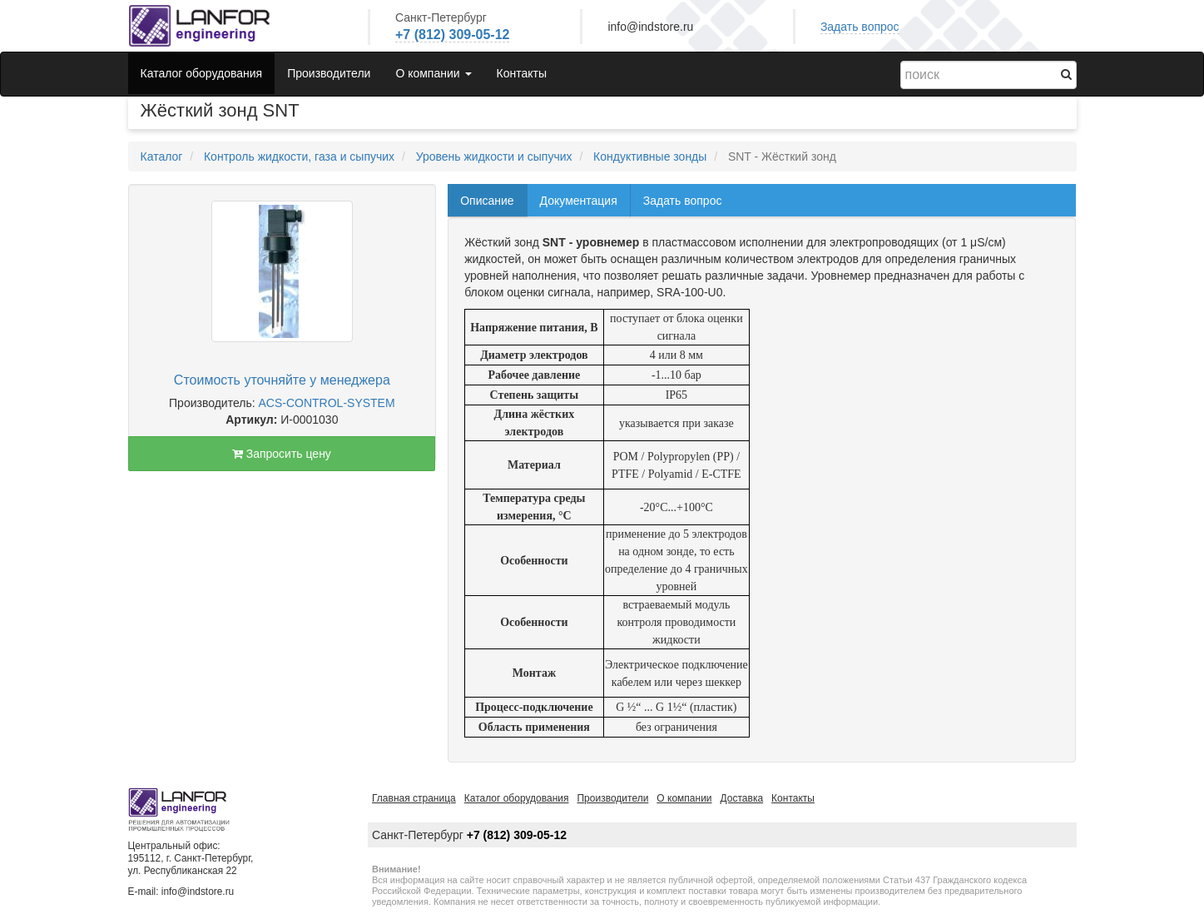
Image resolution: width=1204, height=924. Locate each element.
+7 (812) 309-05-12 (452, 34)
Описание (486, 200)
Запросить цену (281, 453)
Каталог (162, 156)
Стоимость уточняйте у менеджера (282, 380)
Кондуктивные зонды (649, 156)
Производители (328, 73)
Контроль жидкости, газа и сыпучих (299, 156)
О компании (684, 798)
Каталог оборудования (202, 73)
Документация (578, 200)
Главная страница (414, 798)
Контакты (522, 73)
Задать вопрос (859, 26)
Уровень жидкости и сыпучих (494, 156)
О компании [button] (433, 73)
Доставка (742, 798)
